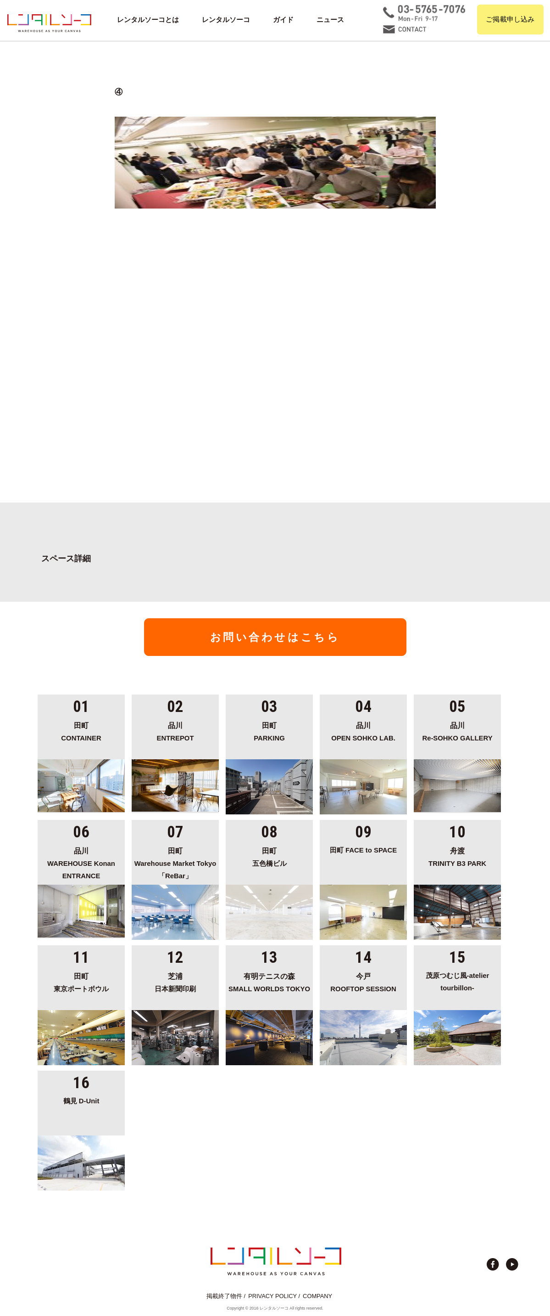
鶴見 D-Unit (81, 1101)
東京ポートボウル (81, 981)
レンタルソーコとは (148, 19)
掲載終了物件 (224, 1296)
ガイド (283, 19)
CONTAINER (81, 730)
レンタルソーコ (226, 19)
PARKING (269, 730)
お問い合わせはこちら (275, 637)
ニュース (330, 19)
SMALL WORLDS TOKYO (269, 981)
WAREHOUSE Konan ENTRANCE (81, 862)
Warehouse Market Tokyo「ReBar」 (175, 862)
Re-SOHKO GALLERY (457, 730)
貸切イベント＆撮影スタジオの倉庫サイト (49, 23)
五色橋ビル (269, 855)
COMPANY (317, 1296)
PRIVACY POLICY (272, 1296)
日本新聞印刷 (175, 981)
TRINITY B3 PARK (457, 855)
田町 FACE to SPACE (363, 850)
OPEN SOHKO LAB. (363, 730)
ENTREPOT (175, 730)
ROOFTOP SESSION (363, 981)
